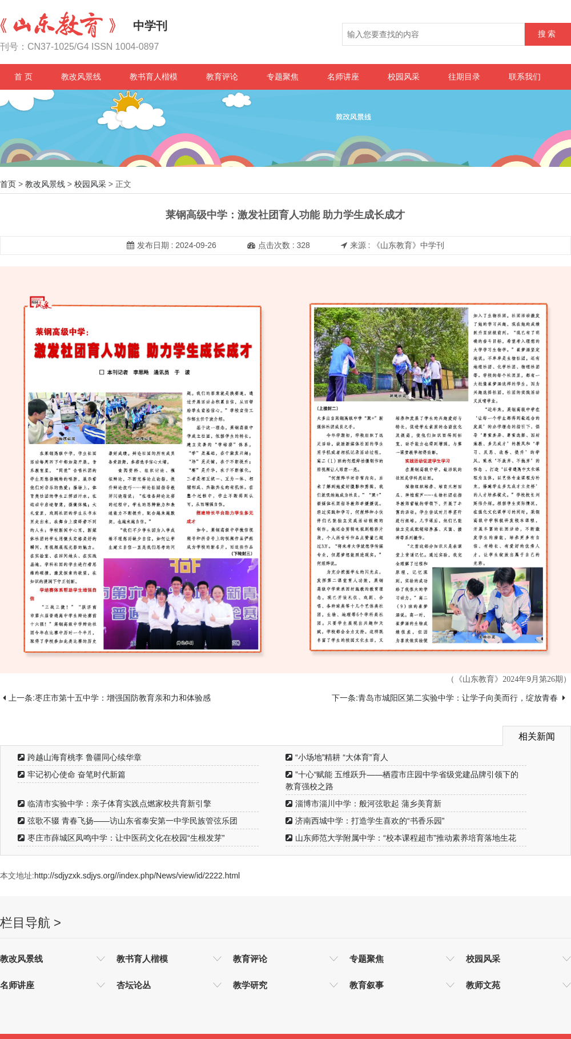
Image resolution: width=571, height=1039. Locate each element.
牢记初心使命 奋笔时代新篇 (72, 774)
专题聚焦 (283, 76)
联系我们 (525, 76)
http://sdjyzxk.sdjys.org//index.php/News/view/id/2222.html (137, 875)
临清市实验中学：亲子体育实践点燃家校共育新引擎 (114, 803)
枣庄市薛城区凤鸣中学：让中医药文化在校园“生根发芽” (121, 837)
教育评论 (222, 76)
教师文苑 (483, 985)
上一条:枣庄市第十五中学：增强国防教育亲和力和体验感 (107, 697)
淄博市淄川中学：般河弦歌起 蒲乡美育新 (363, 803)
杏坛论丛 (133, 985)
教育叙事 (366, 985)
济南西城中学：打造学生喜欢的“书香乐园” (365, 820)
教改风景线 (81, 76)
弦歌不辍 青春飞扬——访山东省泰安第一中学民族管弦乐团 (128, 820)
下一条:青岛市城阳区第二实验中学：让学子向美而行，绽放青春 (448, 697)
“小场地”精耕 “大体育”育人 (337, 757)
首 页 (23, 76)
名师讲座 (343, 76)
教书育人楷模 (154, 76)
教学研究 (250, 985)
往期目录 (464, 76)
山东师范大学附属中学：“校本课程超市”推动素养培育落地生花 (401, 837)
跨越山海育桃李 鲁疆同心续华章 (80, 757)
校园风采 (404, 76)
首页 (8, 184)
